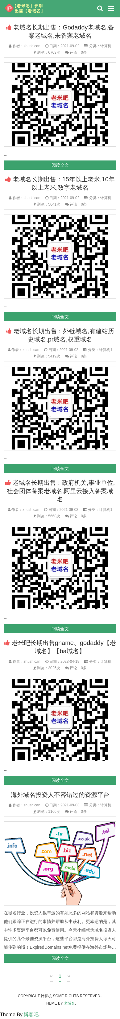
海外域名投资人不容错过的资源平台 (60, 794)
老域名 (69, 1003)
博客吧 (31, 1014)
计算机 (105, 46)
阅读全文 (60, 165)
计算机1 (105, 350)
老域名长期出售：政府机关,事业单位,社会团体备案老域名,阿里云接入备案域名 (61, 491)
